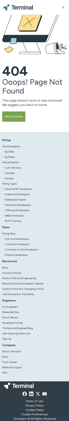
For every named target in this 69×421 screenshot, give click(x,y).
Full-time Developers (17, 239)
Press (5, 356)
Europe (9, 178)
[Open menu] (63, 7)
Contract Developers (17, 244)
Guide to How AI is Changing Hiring (22, 288)
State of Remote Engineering (19, 278)
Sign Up (6, 338)
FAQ (4, 372)
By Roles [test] (10, 157)
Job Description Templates (18, 294)
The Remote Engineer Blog (17, 328)
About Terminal (11, 351)
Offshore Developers (17, 210)
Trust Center (9, 362)
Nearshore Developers (18, 205)
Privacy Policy (35, 405)
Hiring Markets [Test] (10, 162)
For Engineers (10, 306)
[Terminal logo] (18, 7)
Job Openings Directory (16, 333)
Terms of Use (34, 401)
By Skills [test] (9, 151)
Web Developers (14, 215)
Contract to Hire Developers (21, 249)
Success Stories (11, 272)
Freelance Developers (17, 194)
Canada (10, 173)
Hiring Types (9, 183)
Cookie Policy (35, 410)
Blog (5, 267)
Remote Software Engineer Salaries (22, 283)
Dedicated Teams (15, 199)
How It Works (10, 317)
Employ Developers (16, 254)
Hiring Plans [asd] (9, 233)
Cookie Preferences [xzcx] (34, 414)
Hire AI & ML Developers (18, 189)
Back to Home (13, 116)
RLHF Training (13, 221)
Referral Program (12, 367)
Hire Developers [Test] (11, 146)
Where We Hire (10, 312)
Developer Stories (12, 322)
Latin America (13, 167)
